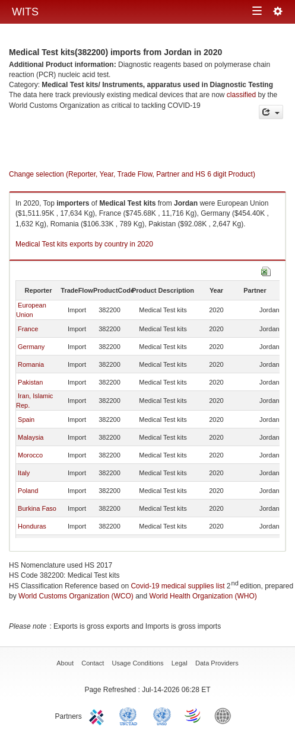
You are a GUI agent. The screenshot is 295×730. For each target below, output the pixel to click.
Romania (31, 364)
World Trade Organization (193, 715)
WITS (25, 12)
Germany (31, 346)
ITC (98, 715)
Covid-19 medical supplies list (177, 586)
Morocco (30, 455)
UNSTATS (162, 715)
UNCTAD (130, 715)
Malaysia (30, 437)
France (28, 328)
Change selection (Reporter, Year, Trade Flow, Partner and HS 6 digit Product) (132, 174)
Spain (26, 419)
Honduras (32, 526)
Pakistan (30, 382)
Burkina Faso (37, 508)
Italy (24, 472)
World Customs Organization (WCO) (76, 596)
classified (241, 95)
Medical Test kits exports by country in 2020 (84, 244)
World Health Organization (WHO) (203, 596)
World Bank (225, 715)
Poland (28, 490)
